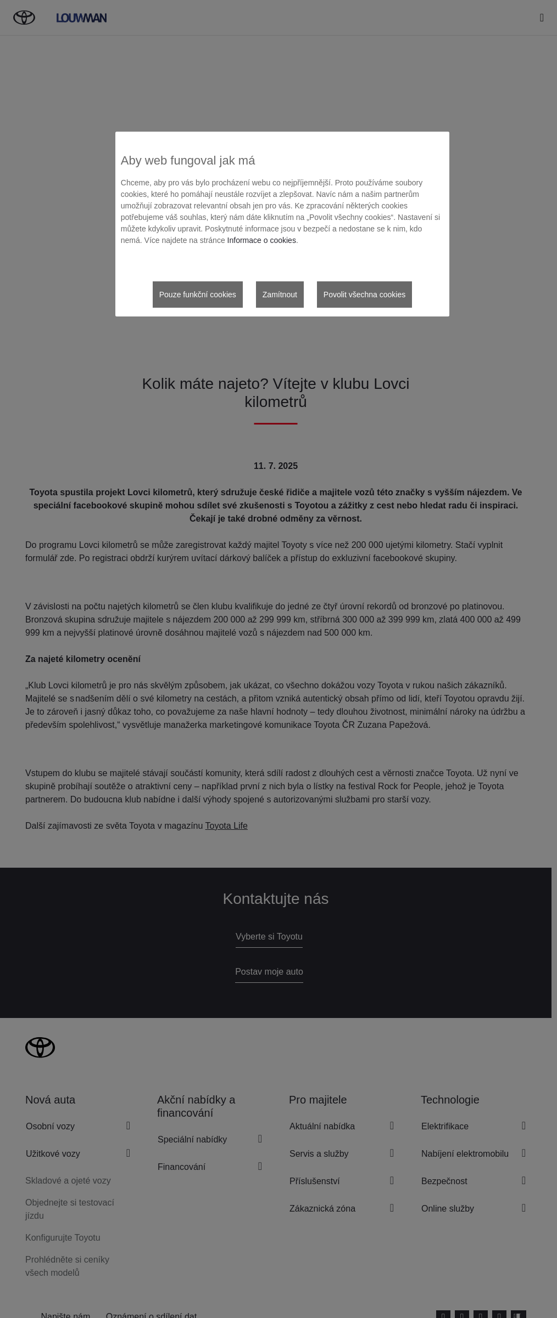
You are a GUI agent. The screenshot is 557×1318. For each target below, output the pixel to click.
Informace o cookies (261, 240)
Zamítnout (280, 294)
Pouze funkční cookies (197, 294)
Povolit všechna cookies (364, 294)
